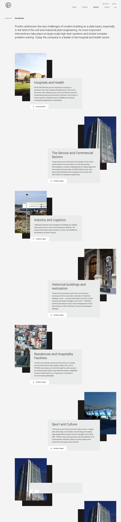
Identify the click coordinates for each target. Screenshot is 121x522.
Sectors (96, 7)
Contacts (114, 4)
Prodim (74, 7)
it (113, 7)
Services (85, 7)
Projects (107, 7)
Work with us (106, 4)
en (115, 7)
